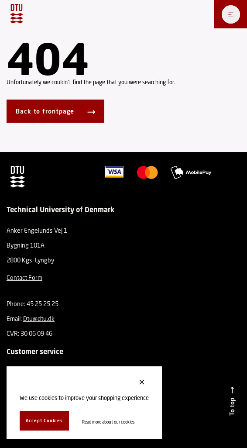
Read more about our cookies (108, 421)
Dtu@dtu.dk (39, 318)
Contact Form (24, 277)
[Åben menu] (231, 14)
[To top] (232, 401)
